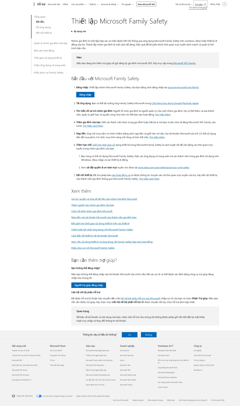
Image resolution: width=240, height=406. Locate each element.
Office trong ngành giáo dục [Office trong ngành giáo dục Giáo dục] (96, 370)
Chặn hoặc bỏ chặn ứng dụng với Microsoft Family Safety (102, 229)
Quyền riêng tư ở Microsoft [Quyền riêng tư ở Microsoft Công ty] (204, 365)
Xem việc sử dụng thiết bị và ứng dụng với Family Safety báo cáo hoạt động (112, 241)
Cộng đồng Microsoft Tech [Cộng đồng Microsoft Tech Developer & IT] (168, 367)
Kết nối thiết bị (44, 32)
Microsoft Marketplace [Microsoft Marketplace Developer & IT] (166, 372)
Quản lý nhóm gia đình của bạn (51, 43)
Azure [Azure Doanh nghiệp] (122, 360)
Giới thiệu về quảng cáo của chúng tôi (193, 400)
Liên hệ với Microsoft (120, 400)
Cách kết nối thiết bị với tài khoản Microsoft (94, 235)
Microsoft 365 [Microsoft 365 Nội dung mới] (17, 360)
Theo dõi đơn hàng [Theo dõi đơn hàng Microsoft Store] (57, 365)
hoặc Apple (193, 103)
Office (66, 4)
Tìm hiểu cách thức (93, 125)
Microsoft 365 (54, 4)
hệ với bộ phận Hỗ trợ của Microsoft (140, 298)
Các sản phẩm (79, 4)
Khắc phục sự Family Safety (48, 72)
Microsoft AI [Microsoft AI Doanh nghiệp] (124, 350)
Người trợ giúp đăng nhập (89, 285)
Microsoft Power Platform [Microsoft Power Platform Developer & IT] (167, 377)
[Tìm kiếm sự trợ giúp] (200, 3)
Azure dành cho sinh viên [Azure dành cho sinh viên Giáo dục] (95, 385)
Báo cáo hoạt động (44, 50)
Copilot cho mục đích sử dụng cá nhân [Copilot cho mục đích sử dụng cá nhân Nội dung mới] (26, 355)
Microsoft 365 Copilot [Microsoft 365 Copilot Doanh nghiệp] (128, 380)
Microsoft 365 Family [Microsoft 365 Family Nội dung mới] (19, 370)
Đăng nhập (85, 94)
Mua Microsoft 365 (149, 4)
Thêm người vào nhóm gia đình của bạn (92, 205)
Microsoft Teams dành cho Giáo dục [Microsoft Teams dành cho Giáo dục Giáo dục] (99, 360)
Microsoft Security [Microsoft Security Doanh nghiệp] (126, 355)
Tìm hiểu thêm (163, 114)
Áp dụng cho (80, 31)
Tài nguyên (129, 4)
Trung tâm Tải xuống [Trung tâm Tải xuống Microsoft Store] (57, 355)
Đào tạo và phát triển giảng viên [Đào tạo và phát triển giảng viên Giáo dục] (98, 375)
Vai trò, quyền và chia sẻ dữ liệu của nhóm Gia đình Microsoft (104, 198)
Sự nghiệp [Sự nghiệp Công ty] (197, 350)
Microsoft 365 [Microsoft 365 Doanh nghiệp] (125, 370)
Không (148, 334)
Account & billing (111, 4)
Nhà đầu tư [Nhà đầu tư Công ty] (198, 370)
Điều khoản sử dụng (155, 400)
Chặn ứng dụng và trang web (49, 65)
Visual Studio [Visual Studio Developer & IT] (163, 387)
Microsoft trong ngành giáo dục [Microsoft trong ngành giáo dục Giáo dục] (97, 350)
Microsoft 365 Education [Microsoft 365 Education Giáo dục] (95, 365)
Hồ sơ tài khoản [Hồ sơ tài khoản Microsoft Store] (56, 350)
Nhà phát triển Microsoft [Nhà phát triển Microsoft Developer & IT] (167, 350)
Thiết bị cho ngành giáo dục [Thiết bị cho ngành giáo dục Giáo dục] (96, 355)
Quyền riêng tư (138, 400)
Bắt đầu (40, 21)
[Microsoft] (22, 4)
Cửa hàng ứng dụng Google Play (169, 103)
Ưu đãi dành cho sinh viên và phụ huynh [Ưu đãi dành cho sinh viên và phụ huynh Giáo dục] (101, 380)
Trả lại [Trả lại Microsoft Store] (52, 360)
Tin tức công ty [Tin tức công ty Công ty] (199, 360)
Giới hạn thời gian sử (103, 144)
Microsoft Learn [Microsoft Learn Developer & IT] (163, 355)
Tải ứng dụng (43, 27)
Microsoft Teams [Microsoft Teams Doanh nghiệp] (126, 385)
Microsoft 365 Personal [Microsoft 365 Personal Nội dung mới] (20, 375)
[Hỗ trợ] (41, 4)
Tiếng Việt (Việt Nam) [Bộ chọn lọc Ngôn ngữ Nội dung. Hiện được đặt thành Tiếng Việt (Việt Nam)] (25, 396)
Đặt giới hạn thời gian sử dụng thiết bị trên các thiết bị (100, 223)
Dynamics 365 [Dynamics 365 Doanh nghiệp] (125, 365)
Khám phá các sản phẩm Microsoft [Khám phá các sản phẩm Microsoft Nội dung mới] (24, 365)
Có (129, 334)
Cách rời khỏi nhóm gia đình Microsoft (91, 211)
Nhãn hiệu (171, 400)
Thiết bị (94, 4)
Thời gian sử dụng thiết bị (48, 57)
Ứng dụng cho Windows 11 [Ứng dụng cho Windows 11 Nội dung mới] (22, 380)
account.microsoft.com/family (183, 87)
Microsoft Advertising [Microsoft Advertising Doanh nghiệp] (128, 375)
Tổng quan (39, 16)
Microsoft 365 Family (184, 63)
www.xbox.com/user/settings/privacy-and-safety (163, 167)
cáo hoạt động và (121, 175)
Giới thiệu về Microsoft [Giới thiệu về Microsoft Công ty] (202, 355)
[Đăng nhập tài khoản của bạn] (218, 4)
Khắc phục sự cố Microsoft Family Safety (93, 247)
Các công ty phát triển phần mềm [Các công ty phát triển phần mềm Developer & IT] (170, 382)
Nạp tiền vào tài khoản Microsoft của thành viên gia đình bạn (104, 217)
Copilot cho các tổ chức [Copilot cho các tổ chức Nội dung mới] (20, 350)
